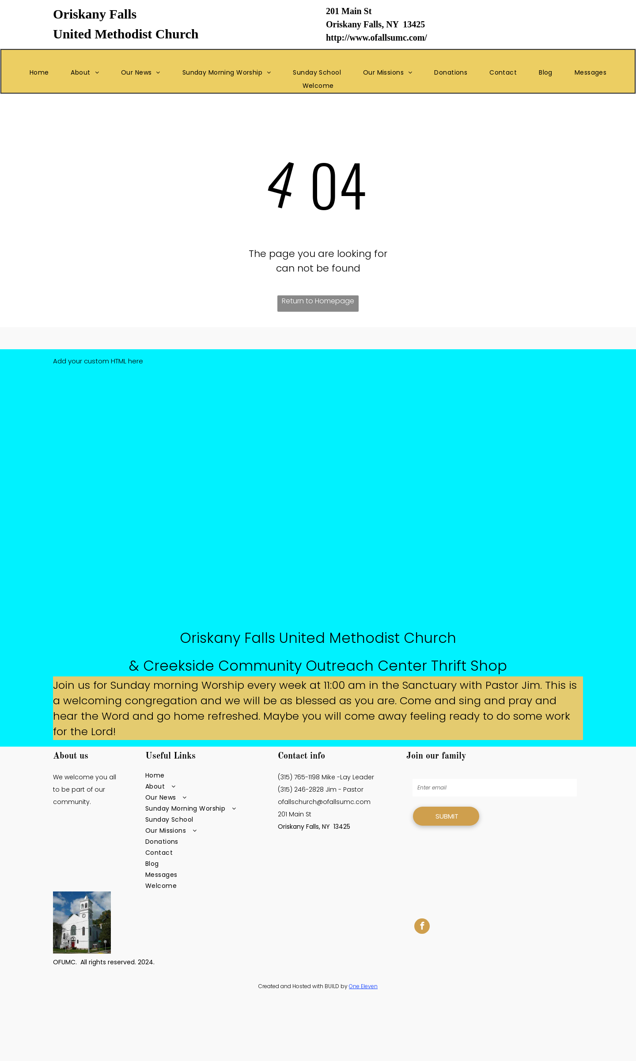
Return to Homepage (318, 301)
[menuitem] (39, 72)
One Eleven (363, 986)
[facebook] (422, 927)
